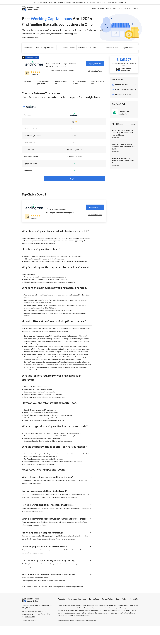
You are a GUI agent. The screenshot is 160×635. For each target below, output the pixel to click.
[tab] (95, 63)
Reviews (127, 9)
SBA (120, 9)
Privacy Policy (107, 608)
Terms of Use (94, 608)
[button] (117, 2)
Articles (135, 9)
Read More (115, 137)
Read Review (123, 114)
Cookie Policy (121, 608)
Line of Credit (111, 9)
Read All (133, 124)
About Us (61, 608)
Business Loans (98, 9)
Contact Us (133, 608)
